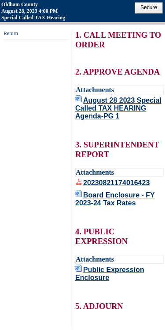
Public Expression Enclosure (109, 273)
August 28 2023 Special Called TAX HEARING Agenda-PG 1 (118, 108)
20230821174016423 (116, 183)
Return (11, 33)
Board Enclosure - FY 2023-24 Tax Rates (115, 199)
